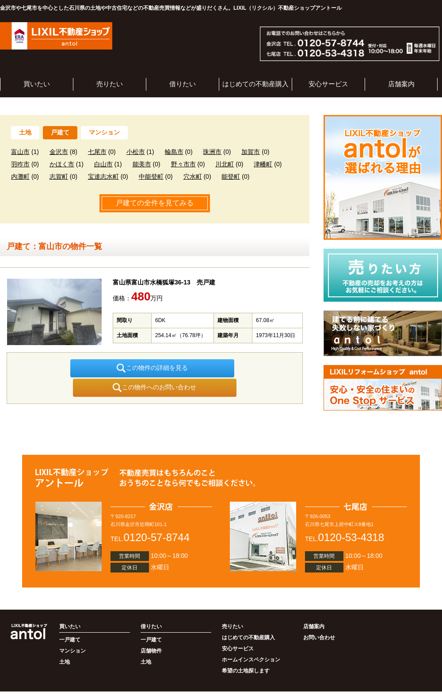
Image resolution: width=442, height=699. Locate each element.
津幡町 (263, 164)
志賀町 (59, 176)
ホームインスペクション (251, 640)
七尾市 (97, 151)
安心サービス (328, 84)
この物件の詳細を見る (90, 368)
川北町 (224, 164)
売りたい (109, 84)
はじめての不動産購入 (255, 84)
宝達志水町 (103, 176)
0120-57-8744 (157, 518)
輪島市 (174, 151)
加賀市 (250, 151)
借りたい (182, 84)
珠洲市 (212, 151)
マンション (104, 132)
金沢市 (59, 151)
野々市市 (183, 164)
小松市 (135, 151)
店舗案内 (401, 84)
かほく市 (62, 164)
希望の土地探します (246, 651)
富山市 (20, 151)
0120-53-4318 (351, 518)
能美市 (142, 164)
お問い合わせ (319, 618)
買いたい (36, 84)
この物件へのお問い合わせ (218, 368)
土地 (25, 132)
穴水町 (192, 176)
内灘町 (20, 176)
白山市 (103, 164)
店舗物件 (151, 631)
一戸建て (69, 620)
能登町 (230, 176)
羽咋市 (20, 164)
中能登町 (151, 176)
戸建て (60, 132)
